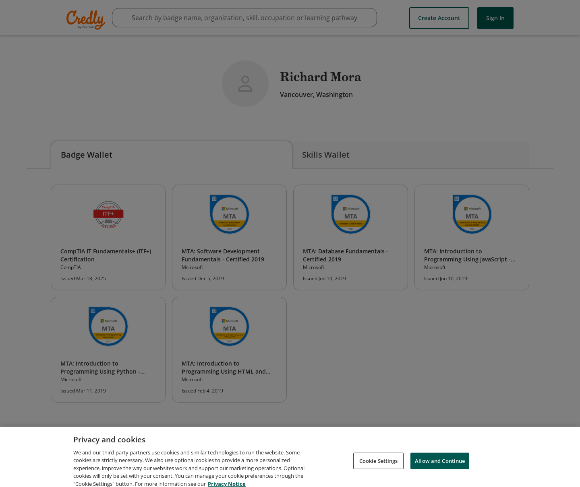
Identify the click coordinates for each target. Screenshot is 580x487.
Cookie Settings (378, 467)
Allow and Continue (440, 467)
